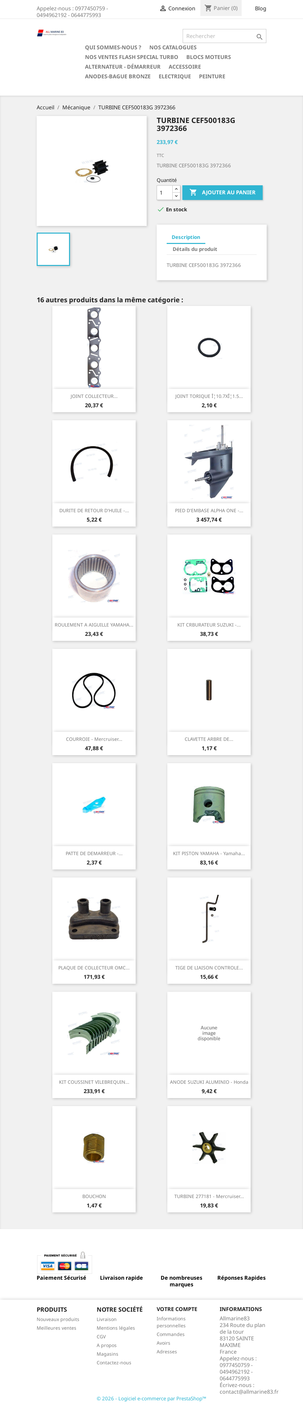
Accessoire (185, 66)
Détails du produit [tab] (195, 249)
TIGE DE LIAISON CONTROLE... (209, 967)
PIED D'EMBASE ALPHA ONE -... (209, 510)
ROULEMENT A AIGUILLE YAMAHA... (94, 625)
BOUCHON (94, 1196)
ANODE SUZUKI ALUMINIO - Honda (209, 1082)
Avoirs (163, 1343)
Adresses (167, 1351)
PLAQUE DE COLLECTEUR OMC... (94, 967)
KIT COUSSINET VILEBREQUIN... (94, 1082)
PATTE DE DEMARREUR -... (94, 853)
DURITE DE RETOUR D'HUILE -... (94, 510)
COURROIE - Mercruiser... (94, 739)
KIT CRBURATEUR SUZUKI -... (209, 625)
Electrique (175, 76)
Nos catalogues (173, 47)
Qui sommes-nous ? (113, 47)
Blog (260, 8)
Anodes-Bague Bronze (118, 76)
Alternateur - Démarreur (123, 66)
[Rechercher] (224, 36)
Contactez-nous (114, 1362)
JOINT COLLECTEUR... (94, 396)
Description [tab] (186, 237)
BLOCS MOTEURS (208, 57)
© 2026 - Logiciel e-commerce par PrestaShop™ (151, 1398)
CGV (101, 1336)
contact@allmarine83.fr (249, 1391)
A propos (107, 1345)
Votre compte (177, 1309)
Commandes (171, 1334)
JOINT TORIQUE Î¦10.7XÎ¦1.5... (209, 396)
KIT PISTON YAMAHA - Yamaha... (209, 853)
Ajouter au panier (222, 192)
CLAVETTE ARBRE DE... (209, 739)
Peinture (212, 76)
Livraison (107, 1319)
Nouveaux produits (58, 1319)
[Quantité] (165, 192)
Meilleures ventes (56, 1328)
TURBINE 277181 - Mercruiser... (209, 1196)
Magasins (107, 1354)
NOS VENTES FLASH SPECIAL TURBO (131, 57)
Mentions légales (116, 1328)
